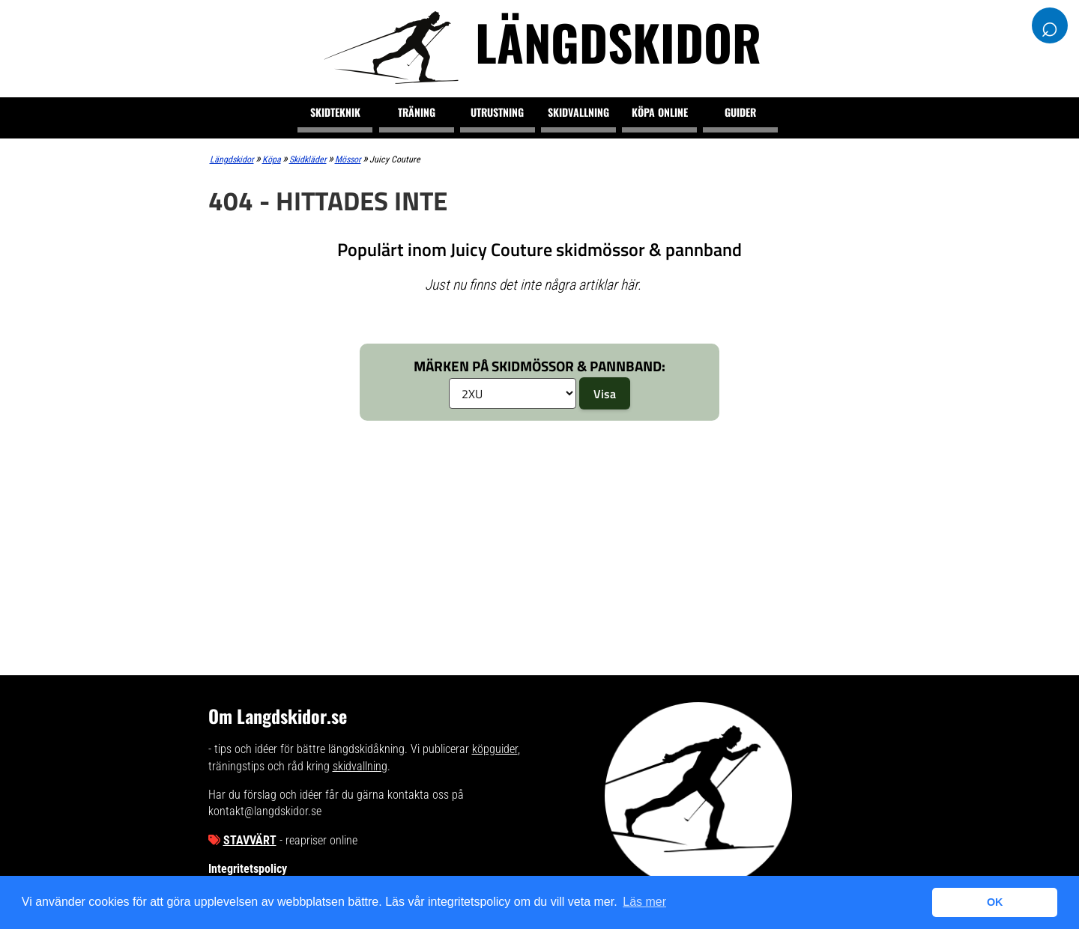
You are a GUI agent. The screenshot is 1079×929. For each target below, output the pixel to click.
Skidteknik (335, 112)
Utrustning (497, 112)
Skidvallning (578, 112)
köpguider (495, 749)
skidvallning (360, 766)
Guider (740, 112)
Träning (416, 112)
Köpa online (660, 112)
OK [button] (995, 902)
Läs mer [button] (644, 901)
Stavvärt (249, 840)
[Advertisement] (539, 544)
